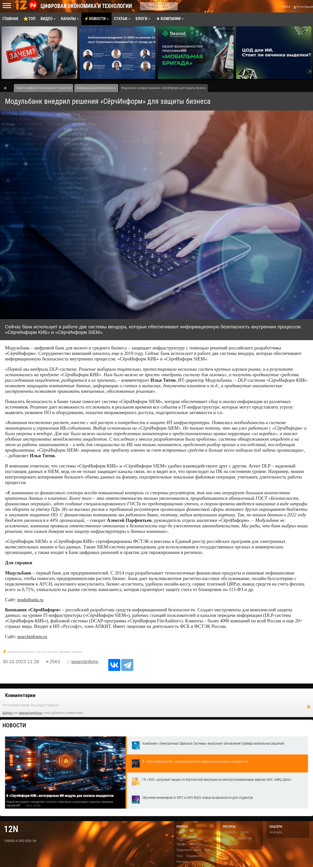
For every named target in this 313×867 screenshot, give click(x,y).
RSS (308, 707)
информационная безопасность (21, 652)
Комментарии (20, 695)
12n (11, 829)
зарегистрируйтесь (30, 713)
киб (38, 652)
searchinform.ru (32, 636)
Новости (14, 725)
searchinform (84, 661)
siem (44, 652)
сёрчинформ (64, 652)
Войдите (8, 713)
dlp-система (52, 652)
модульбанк (76, 652)
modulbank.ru (30, 599)
